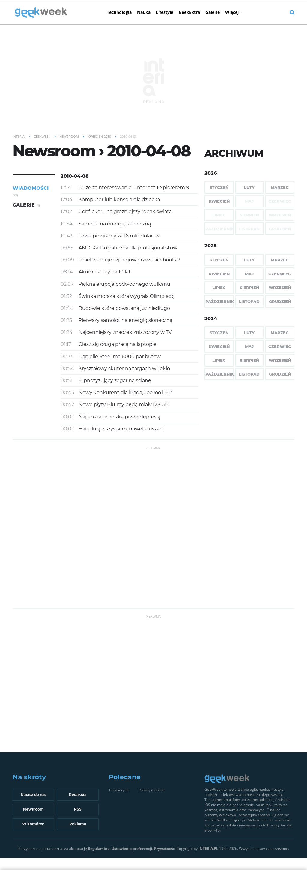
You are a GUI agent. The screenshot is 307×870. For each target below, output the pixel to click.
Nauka (144, 12)
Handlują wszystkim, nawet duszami (122, 429)
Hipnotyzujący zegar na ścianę (115, 380)
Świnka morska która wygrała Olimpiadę (127, 296)
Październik (219, 301)
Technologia (119, 12)
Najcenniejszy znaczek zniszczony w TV (125, 332)
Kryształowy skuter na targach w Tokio (124, 368)
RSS (78, 809)
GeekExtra (189, 12)
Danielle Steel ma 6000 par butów (120, 356)
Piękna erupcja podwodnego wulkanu (124, 284)
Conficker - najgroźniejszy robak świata (125, 211)
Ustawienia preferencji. (132, 848)
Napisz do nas (33, 794)
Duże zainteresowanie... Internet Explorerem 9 (134, 187)
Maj (249, 273)
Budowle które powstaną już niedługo (124, 308)
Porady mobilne (152, 790)
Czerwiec (279, 273)
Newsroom (33, 809)
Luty (249, 187)
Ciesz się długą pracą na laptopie (117, 344)
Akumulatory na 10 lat (105, 272)
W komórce (33, 824)
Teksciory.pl (118, 790)
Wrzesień (280, 287)
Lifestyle (164, 12)
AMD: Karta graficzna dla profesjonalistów (128, 248)
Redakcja (77, 794)
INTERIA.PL (208, 848)
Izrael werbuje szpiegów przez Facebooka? (129, 260)
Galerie (212, 12)
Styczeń (219, 187)
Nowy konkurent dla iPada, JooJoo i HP (125, 392)
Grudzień (280, 301)
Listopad (249, 301)
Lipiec (219, 287)
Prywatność (164, 848)
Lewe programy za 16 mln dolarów (119, 236)
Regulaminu (99, 848)
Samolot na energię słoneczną (115, 224)
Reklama (77, 824)
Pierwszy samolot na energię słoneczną (125, 320)
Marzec (280, 187)
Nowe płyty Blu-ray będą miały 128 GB (124, 404)
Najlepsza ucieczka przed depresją (119, 417)
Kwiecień (219, 201)
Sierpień (249, 287)
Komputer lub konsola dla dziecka (119, 199)
